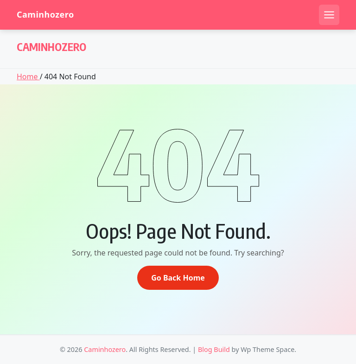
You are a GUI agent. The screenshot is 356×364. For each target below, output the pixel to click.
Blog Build (214, 349)
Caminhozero (45, 14)
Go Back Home (178, 278)
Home (28, 76)
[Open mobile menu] (329, 15)
